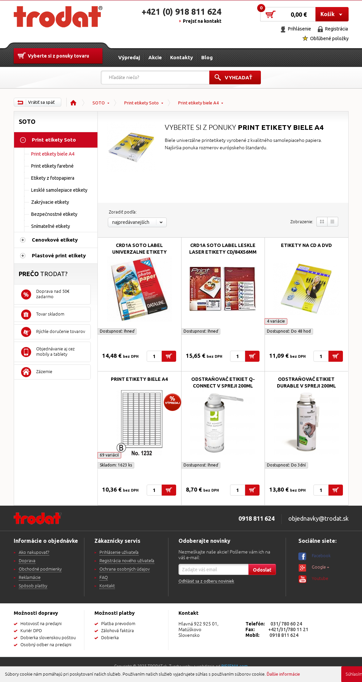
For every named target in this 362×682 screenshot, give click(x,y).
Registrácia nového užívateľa (126, 561)
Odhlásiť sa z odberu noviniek (206, 581)
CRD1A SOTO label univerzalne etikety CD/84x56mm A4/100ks (139, 252)
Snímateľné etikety (50, 226)
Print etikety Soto (141, 102)
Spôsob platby (33, 586)
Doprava (27, 561)
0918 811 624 (284, 635)
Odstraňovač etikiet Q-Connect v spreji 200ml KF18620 (223, 385)
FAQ (103, 577)
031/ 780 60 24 (286, 623)
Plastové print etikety (59, 255)
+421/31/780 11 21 (288, 629)
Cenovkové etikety (55, 240)
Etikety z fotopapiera (52, 178)
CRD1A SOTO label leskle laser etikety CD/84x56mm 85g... (223, 252)
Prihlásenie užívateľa (119, 552)
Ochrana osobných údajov (124, 569)
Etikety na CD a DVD (306, 245)
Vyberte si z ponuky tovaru (58, 56)
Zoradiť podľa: (123, 212)
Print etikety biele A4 (198, 102)
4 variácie (276, 321)
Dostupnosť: (117, 331)
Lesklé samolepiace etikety (59, 190)
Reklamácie (30, 577)
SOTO (98, 102)
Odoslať (262, 570)
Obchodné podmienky (40, 569)
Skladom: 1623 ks (116, 465)
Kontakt (107, 586)
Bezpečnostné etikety (54, 214)
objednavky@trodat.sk (318, 518)
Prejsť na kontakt (202, 21)
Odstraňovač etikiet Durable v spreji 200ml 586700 (306, 385)
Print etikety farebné (52, 166)
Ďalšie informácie (283, 674)
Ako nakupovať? (34, 552)
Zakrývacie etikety (50, 202)
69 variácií (109, 455)
